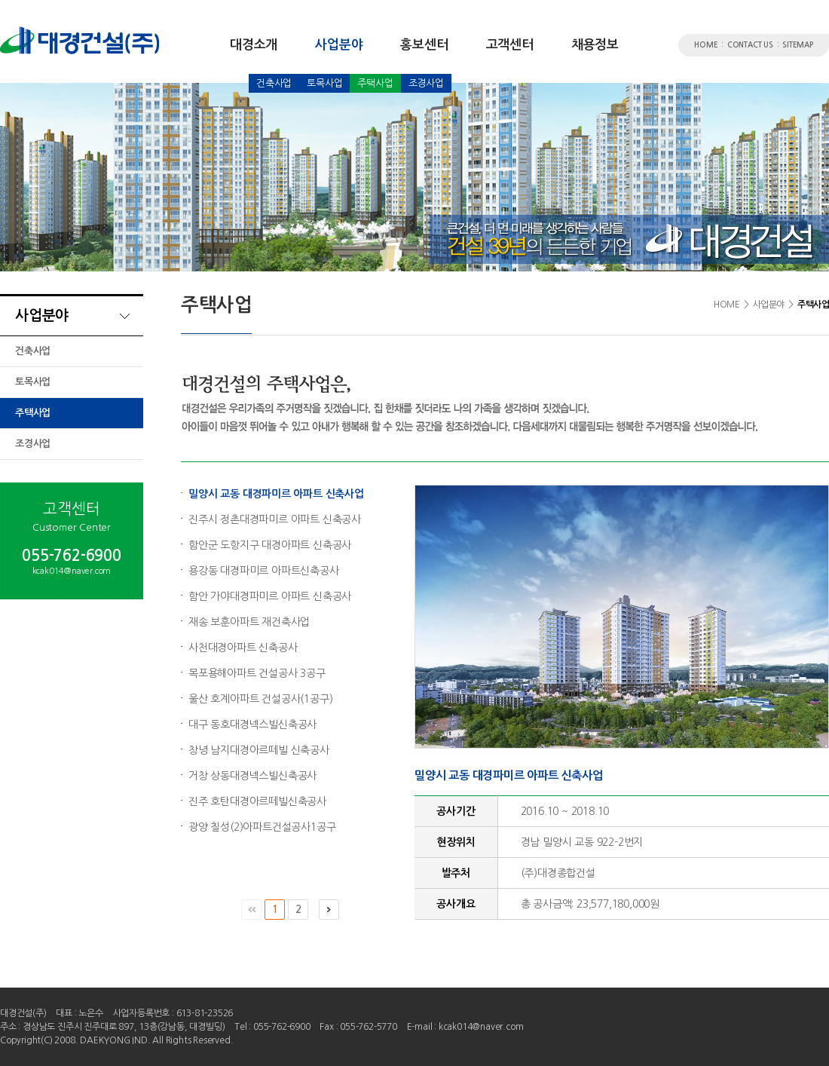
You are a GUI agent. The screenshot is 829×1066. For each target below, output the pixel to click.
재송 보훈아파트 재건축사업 (249, 622)
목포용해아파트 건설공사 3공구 (257, 673)
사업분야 (338, 44)
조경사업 (426, 83)
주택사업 (375, 83)
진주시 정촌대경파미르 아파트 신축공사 (274, 519)
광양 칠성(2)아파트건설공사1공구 (261, 827)
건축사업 (274, 83)
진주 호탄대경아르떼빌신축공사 (257, 801)
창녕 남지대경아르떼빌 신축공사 (258, 750)
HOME (705, 44)
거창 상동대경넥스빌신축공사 (252, 775)
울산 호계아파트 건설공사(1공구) (260, 699)
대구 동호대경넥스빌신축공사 (252, 724)
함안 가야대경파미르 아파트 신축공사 (269, 596)
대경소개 (253, 44)
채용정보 (595, 44)
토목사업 (324, 83)
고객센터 (510, 44)
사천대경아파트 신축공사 (243, 647)
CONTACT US (750, 44)
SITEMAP (797, 44)
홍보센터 (424, 44)
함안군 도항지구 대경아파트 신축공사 (269, 545)
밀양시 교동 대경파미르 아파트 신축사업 (276, 494)
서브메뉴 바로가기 (0, 0)
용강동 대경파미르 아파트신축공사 (263, 570)
